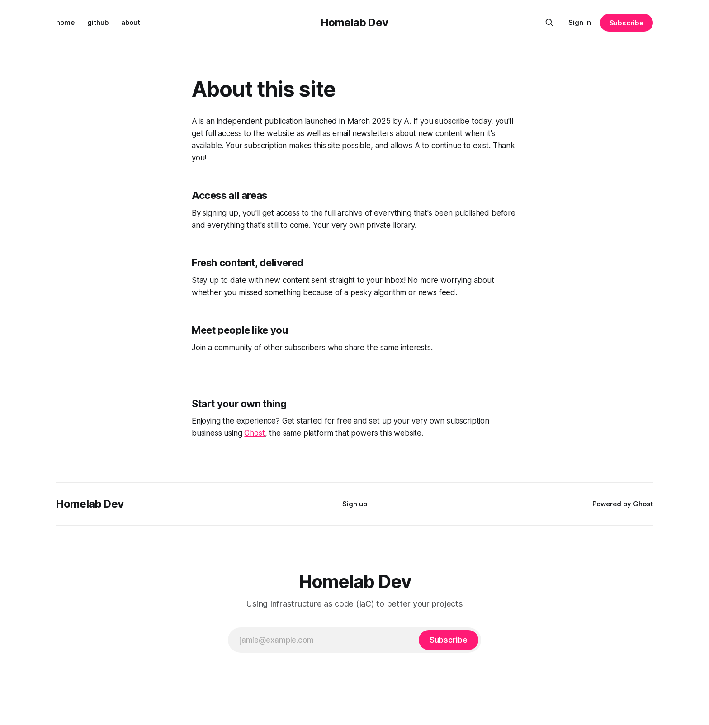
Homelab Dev (354, 22)
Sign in (579, 22)
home (65, 22)
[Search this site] (549, 22)
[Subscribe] (448, 640)
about (130, 22)
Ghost (254, 433)
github (98, 22)
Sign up (354, 503)
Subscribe (626, 23)
